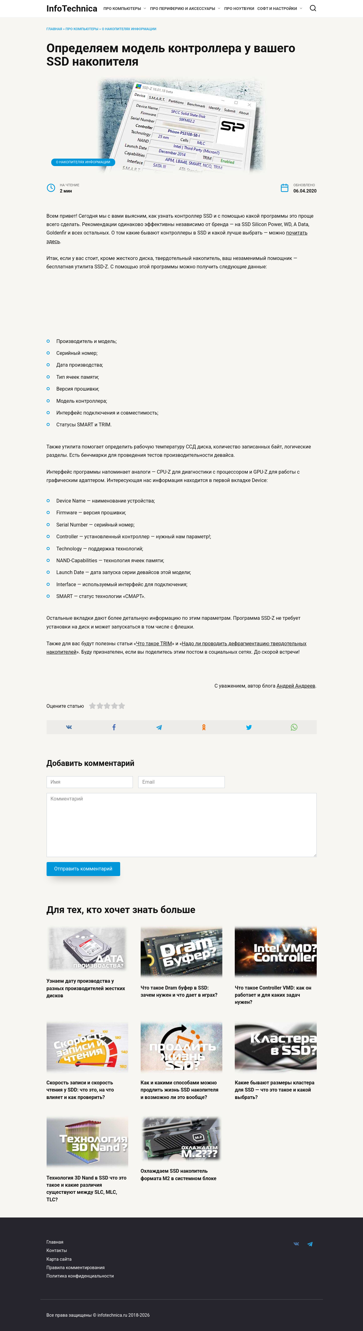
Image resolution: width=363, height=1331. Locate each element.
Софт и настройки (277, 8)
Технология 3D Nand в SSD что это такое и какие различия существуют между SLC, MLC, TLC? (87, 1185)
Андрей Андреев (296, 686)
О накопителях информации (129, 29)
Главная (54, 29)
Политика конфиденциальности (80, 1273)
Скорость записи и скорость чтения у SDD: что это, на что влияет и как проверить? (80, 1088)
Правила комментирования (76, 1264)
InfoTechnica (72, 8)
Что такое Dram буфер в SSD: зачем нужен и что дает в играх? (179, 990)
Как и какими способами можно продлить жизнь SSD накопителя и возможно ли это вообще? (180, 1088)
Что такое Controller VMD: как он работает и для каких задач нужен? (273, 994)
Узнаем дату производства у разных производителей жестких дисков (86, 988)
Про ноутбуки (239, 8)
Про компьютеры (122, 8)
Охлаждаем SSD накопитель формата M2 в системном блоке (178, 1172)
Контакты (57, 1247)
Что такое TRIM (154, 644)
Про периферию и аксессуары (182, 8)
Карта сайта (59, 1256)
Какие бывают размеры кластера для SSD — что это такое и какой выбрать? (274, 1088)
